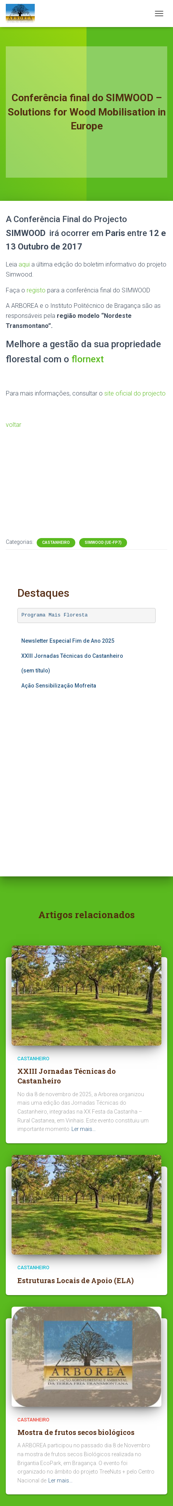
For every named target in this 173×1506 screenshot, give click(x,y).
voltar (13, 424)
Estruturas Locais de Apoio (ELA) (75, 1280)
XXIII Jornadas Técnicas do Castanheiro (72, 656)
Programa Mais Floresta (55, 615)
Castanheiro (56, 542)
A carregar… (86, 770)
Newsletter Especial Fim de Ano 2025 (67, 641)
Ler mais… (83, 1129)
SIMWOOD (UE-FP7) (103, 542)
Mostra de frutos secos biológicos (75, 1432)
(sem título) (35, 670)
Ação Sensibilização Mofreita (58, 686)
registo (36, 290)
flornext (87, 359)
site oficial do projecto (135, 393)
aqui (24, 264)
